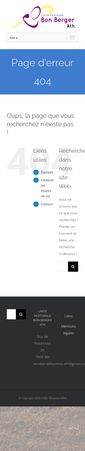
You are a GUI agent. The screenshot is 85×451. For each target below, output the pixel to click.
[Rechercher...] (63, 267)
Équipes (47, 172)
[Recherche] (73, 267)
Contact (47, 204)
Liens (68, 316)
